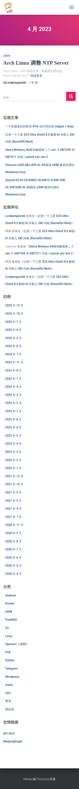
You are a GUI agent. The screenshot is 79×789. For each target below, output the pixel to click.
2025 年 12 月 (14, 305)
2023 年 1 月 (13, 411)
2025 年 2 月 (13, 338)
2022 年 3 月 (13, 451)
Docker (10, 603)
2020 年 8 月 (13, 541)
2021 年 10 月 (14, 484)
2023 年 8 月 (13, 370)
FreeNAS (11, 619)
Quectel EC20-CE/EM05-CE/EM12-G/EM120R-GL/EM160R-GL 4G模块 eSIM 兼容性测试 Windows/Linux (35, 187)
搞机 (8, 693)
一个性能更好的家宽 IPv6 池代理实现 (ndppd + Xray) (39, 126)
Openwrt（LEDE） (17, 644)
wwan (9, 684)
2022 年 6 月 (13, 427)
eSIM (8, 611)
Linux (6, 55)
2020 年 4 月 (13, 573)
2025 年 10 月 (14, 313)
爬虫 (8, 701)
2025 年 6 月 (13, 330)
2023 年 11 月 (14, 362)
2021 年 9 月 (13, 492)
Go (7, 628)
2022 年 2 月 (13, 460)
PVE (8, 652)
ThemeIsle (43, 779)
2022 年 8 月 (13, 419)
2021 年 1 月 (13, 517)
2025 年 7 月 (13, 322)
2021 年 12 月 (14, 476)
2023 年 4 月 (13, 386)
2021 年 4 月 (13, 508)
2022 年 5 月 (13, 435)
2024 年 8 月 (13, 346)
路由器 (9, 709)
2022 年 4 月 (13, 443)
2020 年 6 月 (13, 557)
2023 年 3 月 (13, 395)
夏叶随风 (9, 733)
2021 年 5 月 (13, 500)
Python (10, 660)
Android (10, 595)
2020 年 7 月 (13, 549)
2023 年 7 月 (13, 378)
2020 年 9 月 (13, 533)
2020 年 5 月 (13, 565)
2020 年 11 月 (14, 525)
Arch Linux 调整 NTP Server (36, 63)
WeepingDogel (12, 741)
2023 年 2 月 (13, 403)
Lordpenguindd (15, 216)
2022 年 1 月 (13, 468)
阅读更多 (36, 75)
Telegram (11, 668)
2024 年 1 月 (13, 354)
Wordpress (12, 676)
